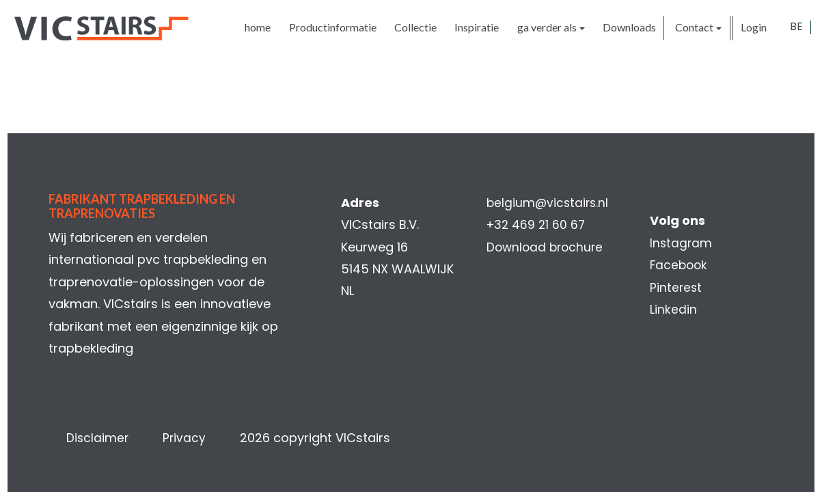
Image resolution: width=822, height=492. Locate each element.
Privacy (193, 437)
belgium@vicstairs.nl (548, 202)
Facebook (677, 264)
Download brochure (546, 247)
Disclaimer (105, 437)
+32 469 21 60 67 (537, 224)
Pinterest (673, 287)
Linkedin (670, 309)
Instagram (679, 242)
